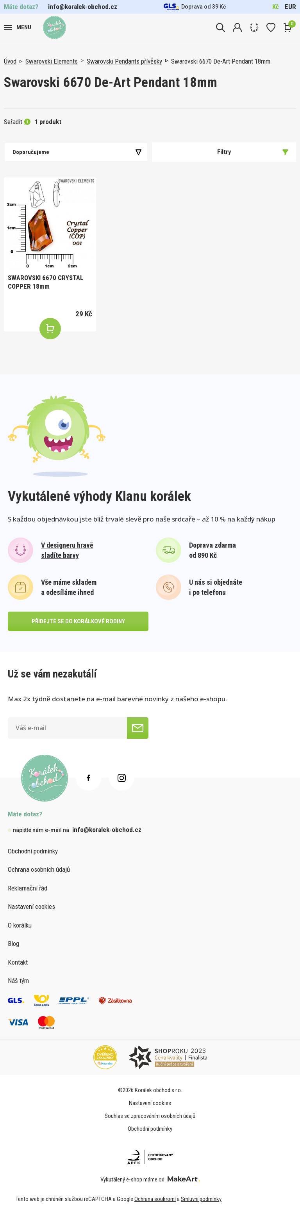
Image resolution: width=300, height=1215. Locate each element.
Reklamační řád (27, 888)
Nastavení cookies (31, 906)
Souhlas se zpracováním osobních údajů (150, 1115)
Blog (13, 943)
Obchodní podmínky (33, 851)
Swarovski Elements (51, 61)
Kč (275, 7)
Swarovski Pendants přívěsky (124, 61)
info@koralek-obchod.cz (82, 7)
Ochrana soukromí (155, 1199)
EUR (290, 7)
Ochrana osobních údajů (39, 869)
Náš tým (18, 980)
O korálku (20, 925)
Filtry (253, 152)
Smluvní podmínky (201, 1199)
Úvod (10, 61)
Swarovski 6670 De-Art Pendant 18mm (220, 61)
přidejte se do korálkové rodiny (78, 621)
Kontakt (18, 962)
